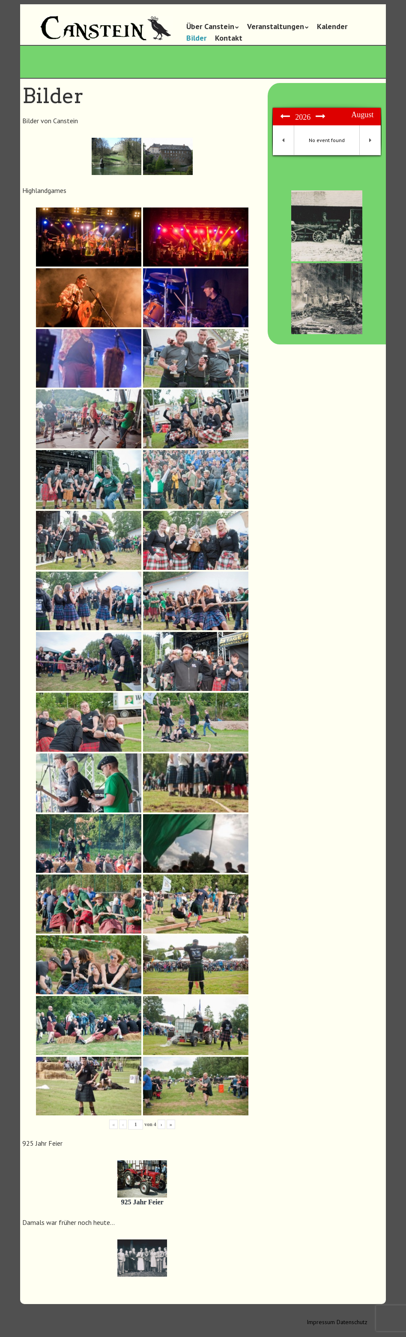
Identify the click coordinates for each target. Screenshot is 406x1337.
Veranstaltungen (275, 26)
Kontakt (228, 38)
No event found (327, 140)
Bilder (196, 38)
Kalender (332, 26)
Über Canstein (210, 26)
